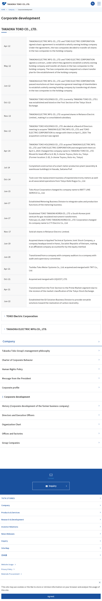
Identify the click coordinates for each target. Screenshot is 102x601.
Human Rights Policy (12, 369)
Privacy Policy (6, 569)
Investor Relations (9, 526)
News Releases (7, 533)
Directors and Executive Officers (18, 415)
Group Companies (11, 442)
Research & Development (12, 519)
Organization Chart (11, 424)
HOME (3, 10)
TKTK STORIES (8, 498)
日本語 (4, 555)
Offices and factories (12, 433)
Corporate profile (10, 387)
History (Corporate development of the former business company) (35, 406)
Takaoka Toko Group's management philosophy (26, 350)
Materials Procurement (10, 574)
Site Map (5, 548)
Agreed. (51, 596)
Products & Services (10, 512)
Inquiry (4, 541)
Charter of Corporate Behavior (17, 360)
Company (11, 10)
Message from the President (16, 378)
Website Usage (7, 564)
